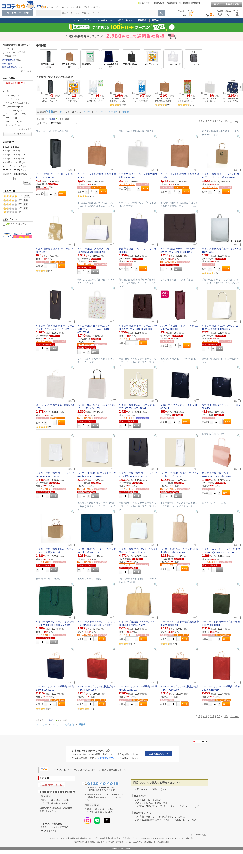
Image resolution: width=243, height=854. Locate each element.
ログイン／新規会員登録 (226, 4)
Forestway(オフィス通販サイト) (166, 3)
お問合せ (185, 3)
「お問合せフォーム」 (107, 757)
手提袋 (8, 56)
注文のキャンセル (123, 842)
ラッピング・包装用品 (15, 52)
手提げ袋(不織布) (9, 67)
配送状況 (110, 842)
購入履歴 (100, 842)
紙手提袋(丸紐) (8, 60)
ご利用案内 (195, 3)
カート (62, 194)
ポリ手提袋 (7, 63)
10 (218, 121)
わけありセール (104, 20)
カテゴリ (9, 49)
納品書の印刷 (163, 842)
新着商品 (142, 20)
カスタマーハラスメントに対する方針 (168, 838)
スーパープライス (82, 20)
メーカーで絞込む (17, 134)
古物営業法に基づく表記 (110, 838)
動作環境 (190, 838)
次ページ (234, 121)
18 (226, 121)
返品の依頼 (137, 842)
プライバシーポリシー (141, 838)
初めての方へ (144, 3)
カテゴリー (41, 724)
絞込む (27, 183)
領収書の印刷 (149, 842)
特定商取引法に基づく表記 (87, 838)
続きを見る (26, 71)
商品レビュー (158, 20)
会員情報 (91, 842)
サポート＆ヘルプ (56, 838)
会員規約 (126, 838)
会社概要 (70, 838)
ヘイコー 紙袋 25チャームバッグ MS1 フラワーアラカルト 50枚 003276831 (94, 328)
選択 (27, 196)
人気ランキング (124, 20)
